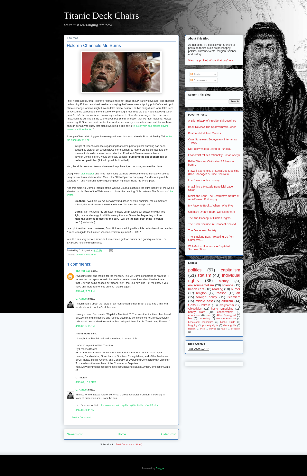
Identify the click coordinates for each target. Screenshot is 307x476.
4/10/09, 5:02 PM (85, 291)
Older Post (168, 434)
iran (208, 315)
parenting (204, 318)
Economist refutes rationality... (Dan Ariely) (214, 155)
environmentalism (86, 254)
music (224, 329)
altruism (227, 301)
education (194, 315)
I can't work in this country (204, 180)
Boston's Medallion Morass (204, 133)
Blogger (160, 468)
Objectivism (195, 308)
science (227, 285)
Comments (199, 80)
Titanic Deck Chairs (101, 15)
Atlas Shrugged (226, 315)
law (190, 318)
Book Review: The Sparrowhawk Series (212, 126)
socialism (235, 329)
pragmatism (226, 305)
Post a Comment (81, 417)
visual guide (229, 325)
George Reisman (226, 318)
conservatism (225, 311)
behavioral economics (200, 322)
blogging (193, 325)
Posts (195, 74)
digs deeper (87, 173)
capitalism (230, 270)
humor (235, 289)
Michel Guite (227, 322)
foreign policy (206, 297)
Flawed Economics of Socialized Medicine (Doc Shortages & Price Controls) (213, 172)
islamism (234, 297)
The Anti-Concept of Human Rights (209, 218)
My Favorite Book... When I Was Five (210, 205)
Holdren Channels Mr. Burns (94, 45)
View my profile (197, 60)
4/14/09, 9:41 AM (85, 410)
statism (204, 275)
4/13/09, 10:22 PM (86, 382)
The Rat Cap (83, 270)
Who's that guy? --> (221, 60)
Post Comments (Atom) (129, 444)
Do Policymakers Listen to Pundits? (209, 148)
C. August (82, 298)
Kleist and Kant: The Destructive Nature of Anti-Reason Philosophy (213, 197)
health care (196, 289)
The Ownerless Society (202, 230)
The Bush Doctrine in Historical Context (212, 224)
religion (201, 293)
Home (122, 434)
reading (217, 289)
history (223, 281)
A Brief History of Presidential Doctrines (212, 120)
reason (222, 293)
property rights (210, 325)
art (238, 293)
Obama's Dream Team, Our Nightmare (211, 211)
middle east (204, 301)
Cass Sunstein (199, 305)
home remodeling (222, 308)
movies (212, 329)
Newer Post (75, 434)
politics (194, 270)
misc (202, 329)
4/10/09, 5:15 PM (85, 326)
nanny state (196, 311)
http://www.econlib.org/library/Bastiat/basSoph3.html (129, 405)
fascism (192, 329)
